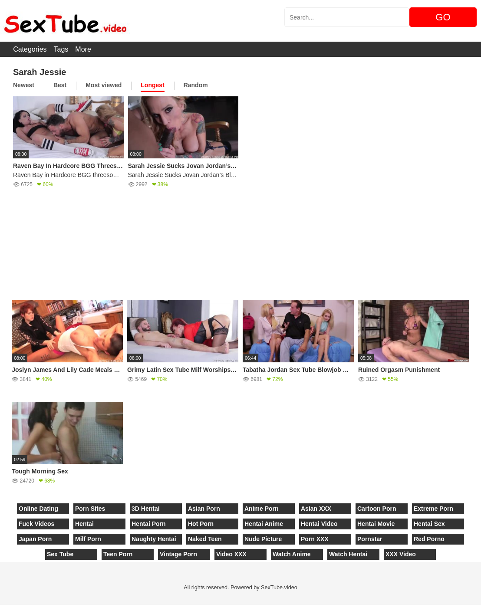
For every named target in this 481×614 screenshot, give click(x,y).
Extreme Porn (433, 508)
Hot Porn (201, 523)
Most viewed (104, 85)
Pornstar (369, 538)
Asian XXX (316, 508)
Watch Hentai (348, 554)
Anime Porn (261, 508)
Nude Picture (263, 538)
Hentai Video (319, 523)
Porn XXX (315, 538)
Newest (23, 85)
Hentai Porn (149, 523)
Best (59, 85)
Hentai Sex (429, 523)
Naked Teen (205, 538)
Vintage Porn (178, 554)
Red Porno (429, 538)
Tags (61, 49)
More (83, 49)
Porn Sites (90, 508)
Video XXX (231, 554)
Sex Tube (60, 554)
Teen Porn (117, 554)
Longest (152, 85)
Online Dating (38, 508)
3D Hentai (146, 508)
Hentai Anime (263, 523)
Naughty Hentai (154, 538)
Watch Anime (292, 554)
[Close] (0, 609)
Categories (29, 49)
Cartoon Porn (376, 508)
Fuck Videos (36, 523)
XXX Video (400, 554)
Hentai (84, 523)
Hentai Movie (376, 523)
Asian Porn (204, 508)
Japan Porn (35, 538)
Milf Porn (88, 538)
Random (196, 85)
